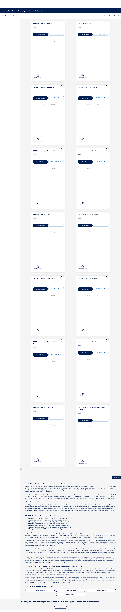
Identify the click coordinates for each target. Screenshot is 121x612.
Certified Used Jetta (70, 594)
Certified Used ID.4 (101, 590)
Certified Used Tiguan (70, 590)
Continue (60, 607)
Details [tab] (43, 41)
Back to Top (116, 477)
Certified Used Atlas (40, 590)
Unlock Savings (40, 34)
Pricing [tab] (53, 41)
